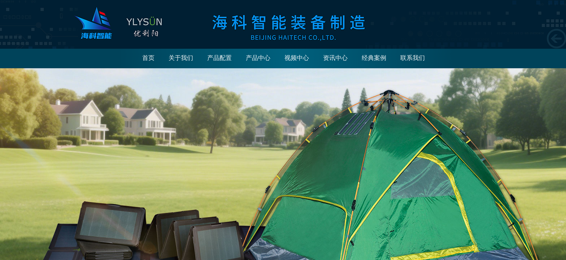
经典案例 (374, 58)
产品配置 (219, 58)
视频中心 (296, 58)
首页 (148, 58)
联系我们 (412, 58)
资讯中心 (335, 58)
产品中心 (258, 58)
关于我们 (181, 58)
